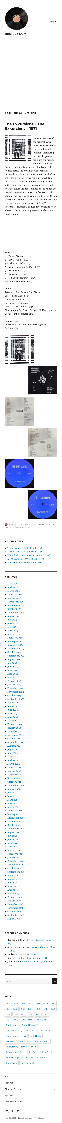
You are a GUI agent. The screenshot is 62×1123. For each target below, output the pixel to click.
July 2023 (12, 706)
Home (8, 1076)
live (24, 1036)
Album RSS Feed (13, 1101)
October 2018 (14, 911)
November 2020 (15, 821)
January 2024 (14, 684)
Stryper (41, 1057)
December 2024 (15, 645)
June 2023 (12, 709)
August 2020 (13, 832)
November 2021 (15, 778)
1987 (53, 1009)
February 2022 (14, 767)
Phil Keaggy (12, 1047)
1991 (31, 1014)
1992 (38, 1014)
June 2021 (12, 796)
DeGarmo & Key (14, 1030)
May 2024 (12, 670)
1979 (45, 1003)
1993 (46, 1014)
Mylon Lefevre (34, 1041)
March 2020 (13, 850)
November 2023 (15, 691)
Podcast (9, 1095)
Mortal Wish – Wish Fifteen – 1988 (25, 551)
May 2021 (12, 800)
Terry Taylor (12, 1063)
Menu (53, 21)
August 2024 (13, 659)
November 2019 (15, 864)
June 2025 (12, 623)
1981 (8, 1009)
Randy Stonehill (29, 1047)
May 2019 (12, 886)
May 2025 (12, 627)
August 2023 (13, 702)
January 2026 (14, 598)
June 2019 (12, 882)
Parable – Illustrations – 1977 (32, 958)
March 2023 (13, 720)
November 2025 (15, 605)
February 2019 (14, 897)
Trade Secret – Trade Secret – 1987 (25, 548)
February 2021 (14, 810)
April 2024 (12, 673)
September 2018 (15, 915)
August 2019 (13, 875)
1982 (15, 1009)
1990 (23, 1014)
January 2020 (14, 857)
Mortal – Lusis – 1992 (27, 954)
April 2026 (12, 587)
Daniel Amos (12, 1025)
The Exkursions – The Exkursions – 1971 (24, 126)
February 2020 (14, 854)
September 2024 (15, 655)
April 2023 (12, 717)
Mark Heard (35, 1036)
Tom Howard (27, 1063)
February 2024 (14, 681)
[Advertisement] (31, 75)
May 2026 (12, 583)
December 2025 (15, 601)
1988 (8, 1014)
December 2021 (15, 774)
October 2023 (14, 695)
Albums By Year (13, 1089)
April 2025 (12, 630)
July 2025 (12, 619)
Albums (40, 524)
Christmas (40, 1020)
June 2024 (12, 666)
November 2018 (15, 908)
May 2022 (12, 756)
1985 (38, 1009)
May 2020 (12, 843)
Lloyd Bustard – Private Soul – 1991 (25, 559)
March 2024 (13, 677)
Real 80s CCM (15, 34)
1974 (8, 1003)
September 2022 (15, 742)
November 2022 (15, 735)
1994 (8, 1020)
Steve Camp (12, 1057)
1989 (15, 1014)
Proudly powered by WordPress (31, 1118)
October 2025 (14, 609)
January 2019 (14, 900)
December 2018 (15, 904)
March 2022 (13, 764)
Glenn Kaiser (31, 1030)
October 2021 (14, 782)
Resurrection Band (15, 1052)
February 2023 (14, 724)
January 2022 (14, 771)
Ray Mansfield (14, 524)
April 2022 (12, 760)
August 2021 (13, 789)
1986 (45, 1009)
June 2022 (12, 753)
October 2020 (14, 825)
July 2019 (12, 879)
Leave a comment (24, 527)
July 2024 (12, 663)
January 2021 (14, 814)
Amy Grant (26, 1020)
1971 (48, 524)
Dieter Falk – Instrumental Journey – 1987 (29, 555)
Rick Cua (46, 1052)
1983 (22, 1009)
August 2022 (13, 746)
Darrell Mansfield (30, 1025)
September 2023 (15, 699)
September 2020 (15, 828)
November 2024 (15, 648)
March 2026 (13, 591)
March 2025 (13, 634)
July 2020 (12, 836)
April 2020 (12, 846)
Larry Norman (13, 1036)
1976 (23, 1003)
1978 (38, 1003)
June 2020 (12, 839)
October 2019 (14, 868)
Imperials (46, 1030)
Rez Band (33, 1052)
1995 (16, 1020)
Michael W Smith (15, 1041)
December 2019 (15, 861)
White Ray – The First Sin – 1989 (24, 562)
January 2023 (14, 727)
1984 (30, 1009)
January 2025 (14, 641)
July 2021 (12, 792)
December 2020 (15, 818)
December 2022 (15, 731)
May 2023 (12, 713)
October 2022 (14, 738)
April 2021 (12, 803)
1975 (15, 1003)
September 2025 (15, 612)
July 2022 (12, 749)
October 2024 (14, 652)
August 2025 (13, 616)
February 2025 (14, 637)
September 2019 (15, 872)
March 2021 (13, 807)
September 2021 (15, 785)
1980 (53, 1003)
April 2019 (12, 890)
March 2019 (13, 893)
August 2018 (13, 918)
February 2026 (14, 594)
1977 (30, 1003)
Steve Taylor (28, 1057)
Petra (47, 1041)
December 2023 (15, 688)
